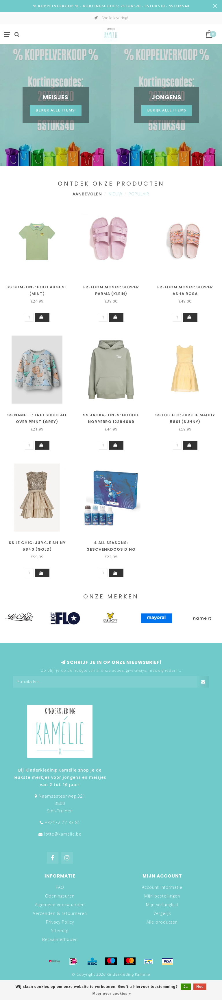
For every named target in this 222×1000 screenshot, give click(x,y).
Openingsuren (60, 896)
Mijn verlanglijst (162, 904)
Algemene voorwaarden (60, 904)
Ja (186, 987)
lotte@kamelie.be (63, 834)
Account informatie (162, 887)
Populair (139, 194)
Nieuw (115, 194)
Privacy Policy (60, 922)
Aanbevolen (87, 194)
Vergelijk (162, 913)
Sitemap (60, 930)
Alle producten (162, 922)
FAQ (60, 887)
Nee (200, 987)
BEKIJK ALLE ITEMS (166, 110)
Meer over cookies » (111, 994)
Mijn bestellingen (162, 896)
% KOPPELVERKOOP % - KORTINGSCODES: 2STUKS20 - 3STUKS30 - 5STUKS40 (111, 5)
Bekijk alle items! (56, 110)
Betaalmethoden (60, 939)
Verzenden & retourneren (60, 913)
